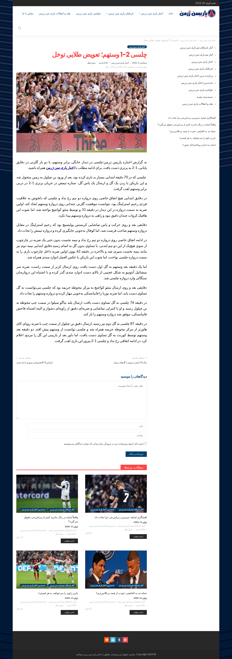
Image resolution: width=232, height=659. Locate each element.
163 (88, 609)
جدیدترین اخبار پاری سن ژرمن (102, 526)
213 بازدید (103, 62)
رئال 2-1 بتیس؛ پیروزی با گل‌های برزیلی (129, 362)
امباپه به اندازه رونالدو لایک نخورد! (199, 145)
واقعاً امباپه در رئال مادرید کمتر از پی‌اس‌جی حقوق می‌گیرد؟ (187, 124)
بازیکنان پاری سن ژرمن (121, 13)
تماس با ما (27, 13)
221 (19, 537)
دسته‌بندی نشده (205, 96)
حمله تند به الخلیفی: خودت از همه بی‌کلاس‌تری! (193, 131)
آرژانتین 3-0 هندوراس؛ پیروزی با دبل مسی (36, 362)
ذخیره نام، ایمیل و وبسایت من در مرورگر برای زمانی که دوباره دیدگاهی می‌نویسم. (104, 443)
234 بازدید (140, 529)
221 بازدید (71, 534)
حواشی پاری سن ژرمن (88, 13)
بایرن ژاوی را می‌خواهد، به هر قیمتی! (197, 138)
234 (88, 533)
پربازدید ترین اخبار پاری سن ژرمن (195, 75)
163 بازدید (140, 605)
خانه (171, 13)
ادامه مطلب (138, 536)
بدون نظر (91, 62)
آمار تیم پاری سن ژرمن (201, 54)
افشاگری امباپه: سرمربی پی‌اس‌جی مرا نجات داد (192, 118)
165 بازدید (71, 605)
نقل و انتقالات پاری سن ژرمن (55, 13)
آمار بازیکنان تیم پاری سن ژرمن (131, 526)
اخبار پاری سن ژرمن (152, 13)
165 (19, 609)
